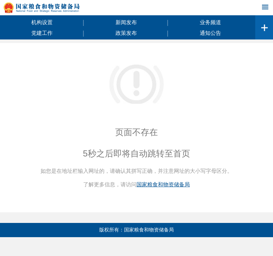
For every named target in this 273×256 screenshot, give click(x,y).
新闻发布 (126, 22)
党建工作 (42, 33)
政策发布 (126, 33)
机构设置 (42, 22)
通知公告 (210, 33)
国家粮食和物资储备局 (163, 184)
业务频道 (210, 22)
